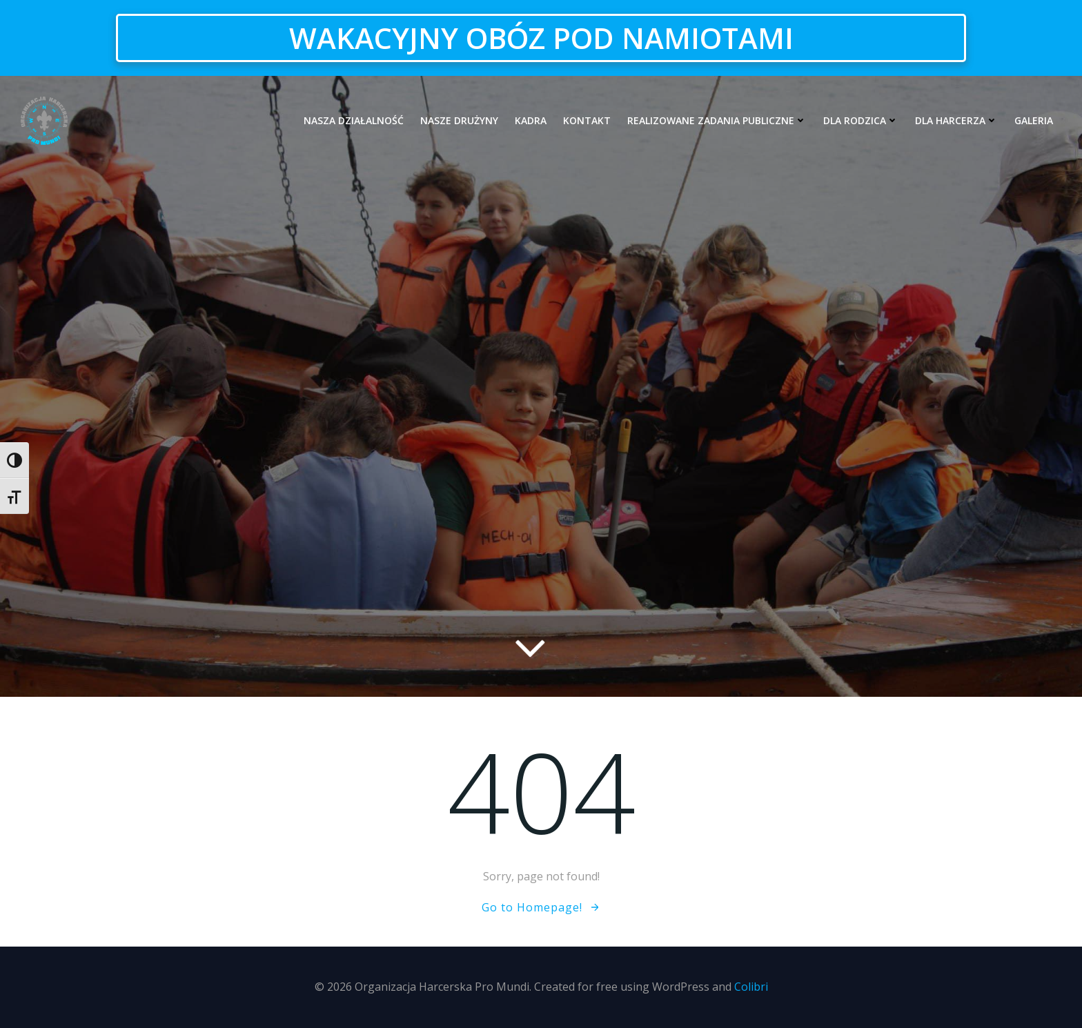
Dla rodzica (860, 120)
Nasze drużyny (459, 120)
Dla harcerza (956, 120)
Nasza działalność (354, 120)
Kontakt (587, 120)
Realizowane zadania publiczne (717, 120)
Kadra (531, 120)
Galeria (1033, 120)
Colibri (751, 986)
